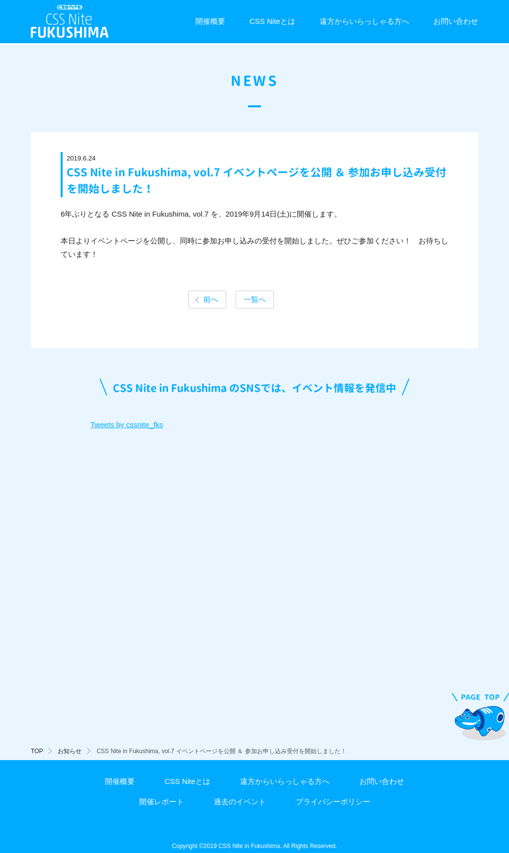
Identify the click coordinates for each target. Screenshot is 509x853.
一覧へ (255, 299)
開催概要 (210, 21)
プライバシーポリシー (333, 801)
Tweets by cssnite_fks (126, 424)
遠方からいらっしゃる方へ (364, 21)
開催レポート (161, 801)
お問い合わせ (455, 21)
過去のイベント (240, 801)
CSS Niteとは (272, 21)
